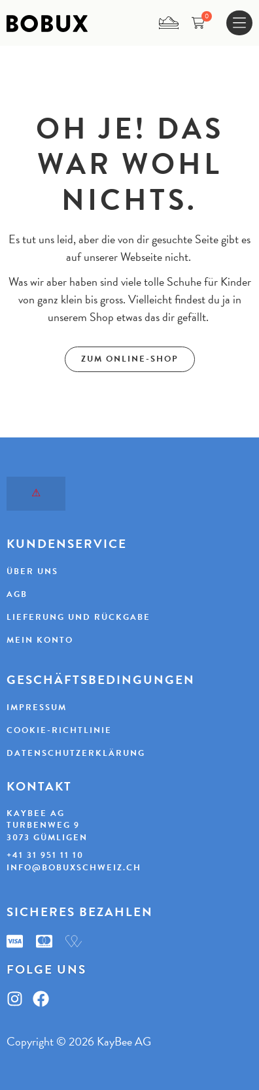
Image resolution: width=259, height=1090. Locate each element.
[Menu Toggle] (239, 23)
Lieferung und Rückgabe (78, 617)
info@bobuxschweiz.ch (74, 868)
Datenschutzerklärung (76, 753)
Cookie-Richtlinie (59, 730)
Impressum (37, 707)
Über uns (32, 571)
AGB (17, 594)
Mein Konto (40, 640)
